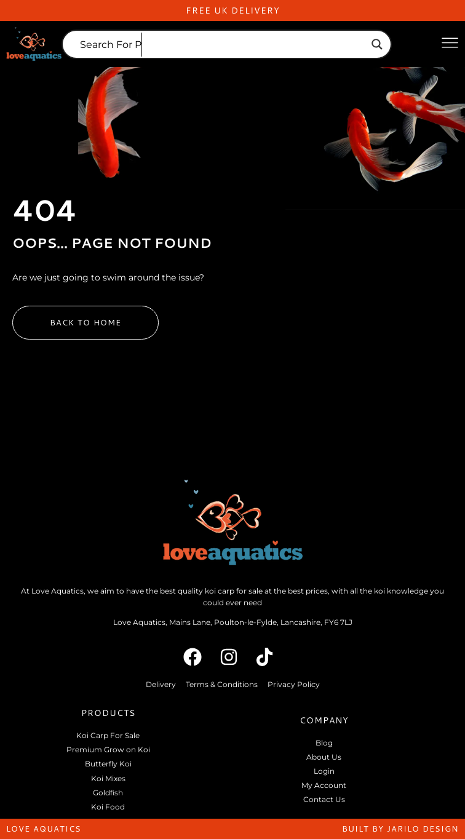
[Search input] (221, 44)
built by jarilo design (400, 828)
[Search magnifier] (377, 44)
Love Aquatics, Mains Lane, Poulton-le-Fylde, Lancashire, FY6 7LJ (232, 622)
